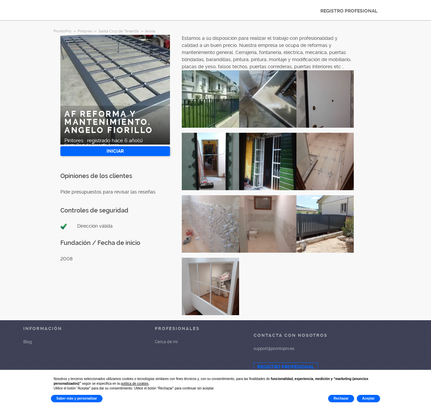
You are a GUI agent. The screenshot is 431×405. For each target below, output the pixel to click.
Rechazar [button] (341, 398)
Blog (27, 341)
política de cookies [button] (134, 383)
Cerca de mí (166, 341)
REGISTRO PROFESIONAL (348, 11)
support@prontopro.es (274, 348)
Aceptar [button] (368, 398)
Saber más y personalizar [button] (76, 398)
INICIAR (115, 151)
